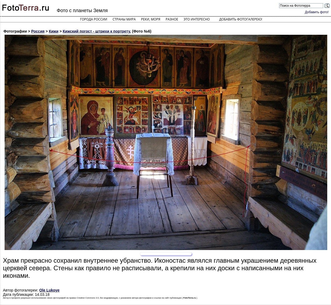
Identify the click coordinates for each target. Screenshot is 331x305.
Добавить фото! (317, 12)
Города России (93, 19)
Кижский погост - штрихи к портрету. (97, 31)
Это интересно (197, 19)
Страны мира (124, 19)
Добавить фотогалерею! (240, 19)
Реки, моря (150, 19)
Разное (172, 19)
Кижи (54, 31)
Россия (38, 31)
